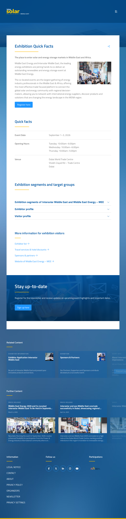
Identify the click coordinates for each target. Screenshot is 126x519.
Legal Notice (14, 467)
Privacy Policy (15, 485)
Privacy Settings (16, 502)
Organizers (13, 491)
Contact (11, 473)
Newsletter (13, 496)
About (10, 479)
